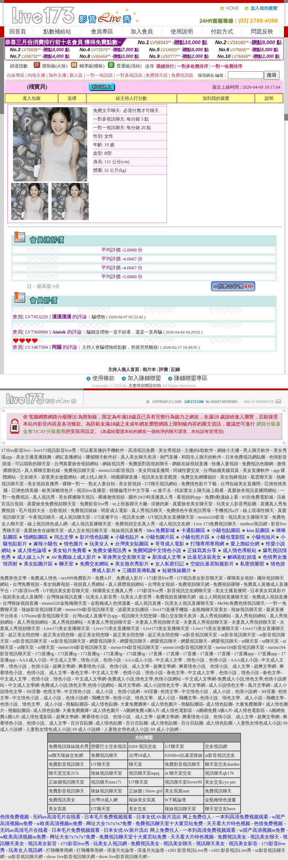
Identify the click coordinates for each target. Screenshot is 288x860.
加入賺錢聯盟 (144, 378)
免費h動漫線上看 (222, 497)
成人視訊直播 (147, 603)
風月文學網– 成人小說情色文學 (148, 685)
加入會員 (142, 32)
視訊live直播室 (92, 490)
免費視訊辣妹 (84, 510)
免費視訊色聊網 (258, 463)
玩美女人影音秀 (101, 597)
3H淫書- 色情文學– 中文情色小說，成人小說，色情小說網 (83, 691)
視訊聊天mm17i (106, 782)
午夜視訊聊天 (42, 517)
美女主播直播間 (230, 590)
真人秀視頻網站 (215, 615)
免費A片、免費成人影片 (119, 578)
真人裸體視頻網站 (126, 584)
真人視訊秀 (44, 497)
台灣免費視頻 (26, 584)
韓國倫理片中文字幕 (130, 490)
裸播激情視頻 (112, 497)
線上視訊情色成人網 (48, 523)
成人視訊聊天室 (75, 517)
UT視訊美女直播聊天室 (171, 517)
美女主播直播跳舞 (34, 457)
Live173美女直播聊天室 (67, 628)
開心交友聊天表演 (178, 615)
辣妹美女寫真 (142, 799)
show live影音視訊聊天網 (70, 856)
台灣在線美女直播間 (241, 483)
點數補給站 (57, 32)
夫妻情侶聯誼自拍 (144, 385)
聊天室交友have (220, 808)
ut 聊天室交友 (178, 773)
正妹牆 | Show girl (146, 791)
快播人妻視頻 (225, 463)
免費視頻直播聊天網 (176, 597)
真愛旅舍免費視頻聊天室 (51, 503)
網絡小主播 (228, 450)
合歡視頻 (58, 510)
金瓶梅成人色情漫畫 (111, 603)
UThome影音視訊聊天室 (45, 615)
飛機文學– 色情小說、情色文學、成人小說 (133, 697)
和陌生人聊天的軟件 (202, 457)
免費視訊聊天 (104, 755)
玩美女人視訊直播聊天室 (189, 603)
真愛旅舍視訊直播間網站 (252, 490)
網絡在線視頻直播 (190, 463)
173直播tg (44, 653)
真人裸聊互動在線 (42, 470)
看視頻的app (189, 497)
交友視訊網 (216, 746)
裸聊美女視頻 (240, 578)
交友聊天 (29, 477)
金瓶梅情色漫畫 (220, 799)
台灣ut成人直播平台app (95, 615)
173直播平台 (107, 517)
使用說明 (182, 32)
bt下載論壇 (175, 799)
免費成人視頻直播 (270, 597)
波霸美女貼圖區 (133, 609)
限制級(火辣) (55, 66)
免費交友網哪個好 (198, 477)
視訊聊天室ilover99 (183, 782)
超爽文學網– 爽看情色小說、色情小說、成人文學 (101, 666)
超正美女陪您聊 (23, 634)
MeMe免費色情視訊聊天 (241, 603)
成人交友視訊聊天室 (88, 530)
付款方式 (222, 32)
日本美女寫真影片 (268, 590)
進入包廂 (31, 98)
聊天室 (135, 764)
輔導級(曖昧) (92, 66)
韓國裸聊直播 (124, 477)
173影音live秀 (160, 578)
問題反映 (262, 32)
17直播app (244, 653)
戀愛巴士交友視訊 (109, 746)
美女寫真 (57, 808)
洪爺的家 (160, 503)
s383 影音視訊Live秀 (188, 850)
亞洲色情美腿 (25, 490)
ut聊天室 (250, 641)
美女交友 (138, 808)
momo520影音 (212, 517)
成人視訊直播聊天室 (91, 523)
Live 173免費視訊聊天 (215, 523)
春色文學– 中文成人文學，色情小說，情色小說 (117, 672)
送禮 (72, 98)
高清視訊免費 (142, 450)
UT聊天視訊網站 (161, 483)
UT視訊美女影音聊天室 (200, 578)
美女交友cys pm (220, 782)
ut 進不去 (162, 490)
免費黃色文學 (13, 578)
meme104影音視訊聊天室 (89, 609)
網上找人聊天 (94, 477)
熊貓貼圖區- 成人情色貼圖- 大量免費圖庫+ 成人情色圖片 (121, 704)
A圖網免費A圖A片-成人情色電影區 (157, 710)
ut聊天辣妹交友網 (66, 755)
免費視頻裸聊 (226, 584)
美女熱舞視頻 (234, 477)
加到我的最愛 (216, 98)
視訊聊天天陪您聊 (139, 615)
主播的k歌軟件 (198, 450)
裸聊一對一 (74, 483)
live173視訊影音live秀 (55, 450)
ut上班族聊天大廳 (130, 503)
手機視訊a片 (227, 510)
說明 (269, 98)
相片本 (149, 369)
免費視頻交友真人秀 (135, 523)
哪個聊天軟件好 (102, 457)
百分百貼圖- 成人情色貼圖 (96, 723)
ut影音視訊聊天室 (200, 634)
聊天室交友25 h (64, 773)
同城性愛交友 (187, 470)
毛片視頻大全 (32, 510)
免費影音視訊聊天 (66, 764)
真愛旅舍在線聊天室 (44, 530)
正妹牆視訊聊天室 (66, 782)
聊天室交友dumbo (222, 764)
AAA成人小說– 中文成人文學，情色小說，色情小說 (70, 660)
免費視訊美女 (62, 799)
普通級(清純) (129, 66)
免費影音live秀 (95, 503)
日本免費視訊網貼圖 (245, 457)
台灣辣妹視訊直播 (64, 597)
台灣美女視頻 (161, 584)
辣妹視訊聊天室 (246, 609)
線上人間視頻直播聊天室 (223, 597)
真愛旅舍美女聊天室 (193, 503)
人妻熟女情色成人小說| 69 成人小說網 (63, 729)
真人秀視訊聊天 (147, 510)
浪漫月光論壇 (120, 850)
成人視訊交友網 (175, 523)
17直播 (155, 653)
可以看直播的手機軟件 (102, 450)
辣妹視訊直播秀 (127, 530)
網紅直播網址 (69, 457)
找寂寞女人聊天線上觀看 (200, 490)
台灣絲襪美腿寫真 (221, 470)
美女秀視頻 (170, 450)
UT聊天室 (174, 746)
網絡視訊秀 (114, 463)
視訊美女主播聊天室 (248, 517)
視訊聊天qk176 (219, 773)
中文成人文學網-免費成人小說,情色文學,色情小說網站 (128, 679)
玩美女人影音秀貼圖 (237, 503)
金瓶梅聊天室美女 (210, 609)
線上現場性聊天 (258, 510)
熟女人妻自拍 (102, 483)
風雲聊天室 (262, 477)
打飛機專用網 (59, 850)
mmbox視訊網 (254, 523)
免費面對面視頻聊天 (149, 463)
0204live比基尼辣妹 (184, 755)
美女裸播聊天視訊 (77, 497)
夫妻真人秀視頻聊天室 (109, 622)
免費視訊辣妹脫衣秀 (69, 746)
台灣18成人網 (104, 799)
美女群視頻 (130, 483)
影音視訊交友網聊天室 (189, 590)
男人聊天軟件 (257, 450)
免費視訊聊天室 (80, 470)
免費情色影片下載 (199, 483)
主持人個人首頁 (123, 369)
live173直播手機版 (170, 609)
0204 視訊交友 (143, 746)
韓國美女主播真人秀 (113, 590)
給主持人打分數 (131, 98)
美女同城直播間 (153, 470)
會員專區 (102, 32)
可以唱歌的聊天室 (33, 463)
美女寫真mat (177, 791)
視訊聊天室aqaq (144, 773)
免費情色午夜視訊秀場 (188, 510)
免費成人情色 (43, 578)
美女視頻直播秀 (43, 483)
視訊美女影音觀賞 (159, 477)
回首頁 (17, 32)
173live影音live (16, 450)
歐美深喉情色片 (58, 490)
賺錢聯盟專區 (190, 378)
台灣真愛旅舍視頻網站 (77, 463)
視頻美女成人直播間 (23, 597)
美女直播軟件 (257, 470)
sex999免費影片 (76, 578)
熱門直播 (169, 457)
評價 (163, 369)
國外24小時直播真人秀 (151, 497)
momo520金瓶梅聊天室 (64, 603)
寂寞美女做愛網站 (59, 477)
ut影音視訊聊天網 (25, 856)
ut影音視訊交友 (220, 755)
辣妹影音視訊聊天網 (42, 609)
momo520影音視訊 (117, 470)
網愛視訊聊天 (102, 641)
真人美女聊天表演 (139, 457)
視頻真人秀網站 (89, 584)
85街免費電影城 (257, 497)
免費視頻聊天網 (193, 584)
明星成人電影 (114, 510)
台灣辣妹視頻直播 (20, 603)
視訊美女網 (133, 517)
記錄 (175, 369)
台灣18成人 (140, 755)
